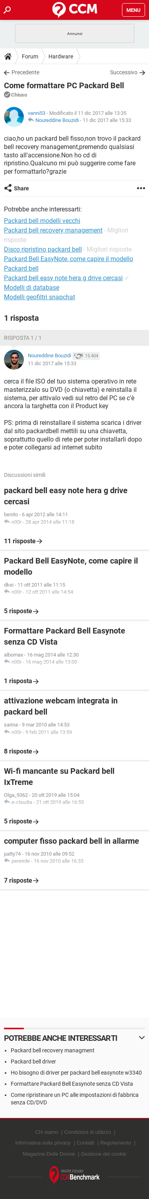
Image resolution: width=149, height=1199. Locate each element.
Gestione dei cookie (103, 1154)
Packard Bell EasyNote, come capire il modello (68, 259)
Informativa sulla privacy (42, 1143)
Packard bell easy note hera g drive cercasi (63, 278)
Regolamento (115, 1143)
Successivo (123, 72)
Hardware (60, 56)
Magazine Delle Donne (49, 1154)
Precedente (25, 72)
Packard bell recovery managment (53, 1050)
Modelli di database (31, 287)
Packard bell (21, 268)
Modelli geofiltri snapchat (39, 297)
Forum (30, 56)
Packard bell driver (33, 1061)
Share (21, 188)
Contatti (86, 1143)
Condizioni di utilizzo (87, 1132)
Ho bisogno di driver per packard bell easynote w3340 (76, 1072)
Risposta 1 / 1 (23, 338)
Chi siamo (46, 1132)
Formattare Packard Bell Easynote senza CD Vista (72, 1084)
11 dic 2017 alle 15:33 (107, 120)
